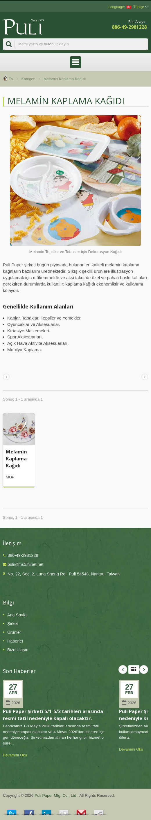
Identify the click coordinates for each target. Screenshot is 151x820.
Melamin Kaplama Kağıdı (16, 458)
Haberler (15, 641)
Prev (122, 669)
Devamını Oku (15, 755)
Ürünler (14, 632)
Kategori (28, 79)
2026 (13, 703)
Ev (11, 79)
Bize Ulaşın (17, 649)
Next (143, 669)
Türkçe (135, 7)
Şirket (12, 623)
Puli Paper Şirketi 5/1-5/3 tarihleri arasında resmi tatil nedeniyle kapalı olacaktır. (53, 714)
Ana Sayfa (16, 615)
